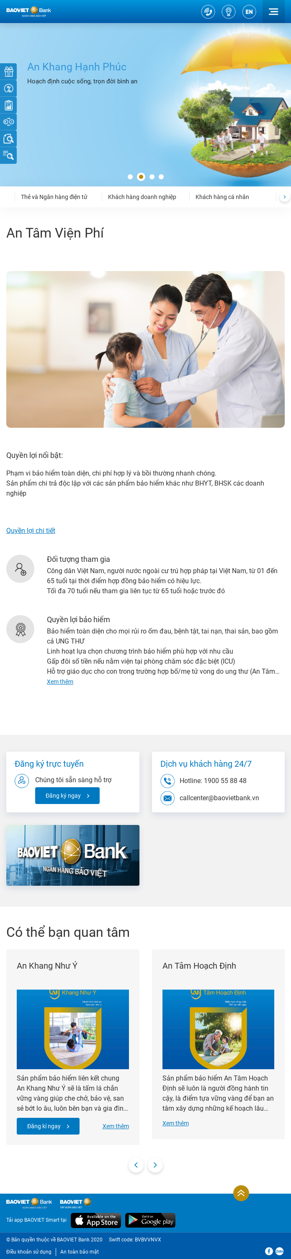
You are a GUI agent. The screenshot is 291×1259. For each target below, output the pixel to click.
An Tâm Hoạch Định (199, 966)
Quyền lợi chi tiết (30, 531)
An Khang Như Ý (47, 966)
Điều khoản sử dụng (29, 1252)
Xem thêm (116, 1126)
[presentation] (285, 197)
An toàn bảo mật (79, 1252)
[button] (130, 177)
